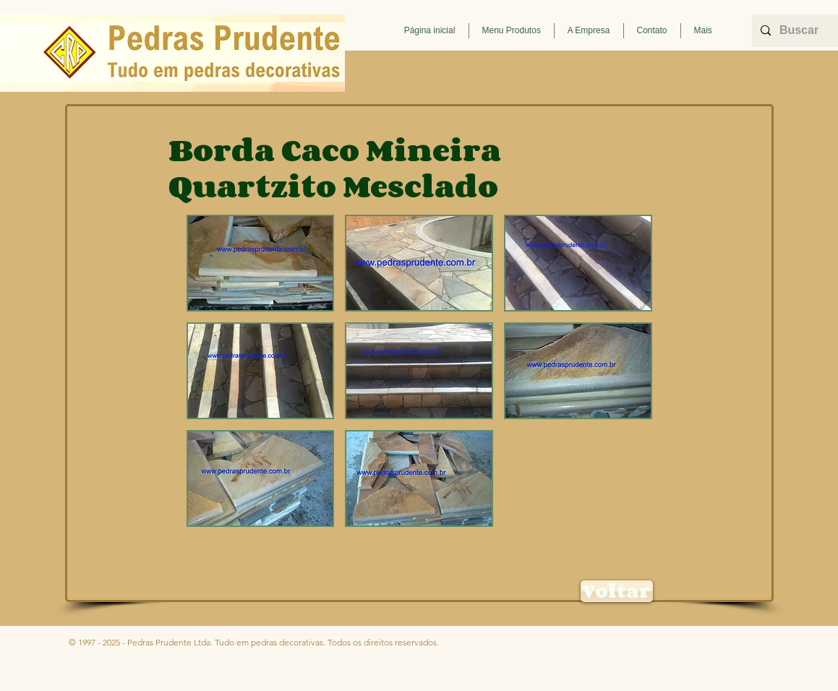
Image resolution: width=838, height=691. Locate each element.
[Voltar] (617, 591)
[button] (511, 30)
